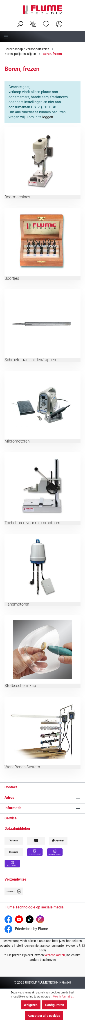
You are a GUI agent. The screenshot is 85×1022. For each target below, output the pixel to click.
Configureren (54, 1005)
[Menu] (42, 36)
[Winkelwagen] (69, 20)
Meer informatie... (63, 996)
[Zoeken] (20, 23)
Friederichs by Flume (26, 929)
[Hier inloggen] (59, 23)
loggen (47, 117)
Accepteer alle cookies (44, 1016)
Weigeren (31, 1005)
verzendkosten (55, 955)
